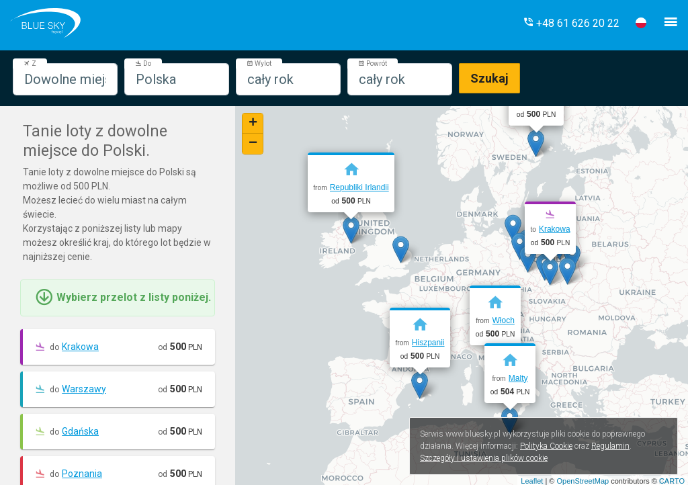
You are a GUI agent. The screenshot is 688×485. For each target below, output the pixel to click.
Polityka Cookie (546, 446)
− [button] (253, 144)
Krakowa (80, 346)
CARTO (672, 481)
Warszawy (84, 389)
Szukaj (489, 78)
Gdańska (80, 431)
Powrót (372, 63)
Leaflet (532, 481)
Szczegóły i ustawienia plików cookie (484, 458)
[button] (571, 23)
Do (143, 63)
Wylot (259, 63)
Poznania (82, 473)
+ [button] (253, 124)
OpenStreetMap (582, 481)
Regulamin (610, 446)
